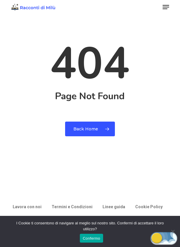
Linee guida (114, 206)
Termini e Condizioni (72, 206)
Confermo (91, 238)
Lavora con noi (27, 206)
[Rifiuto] (173, 231)
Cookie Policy (149, 206)
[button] (166, 7)
